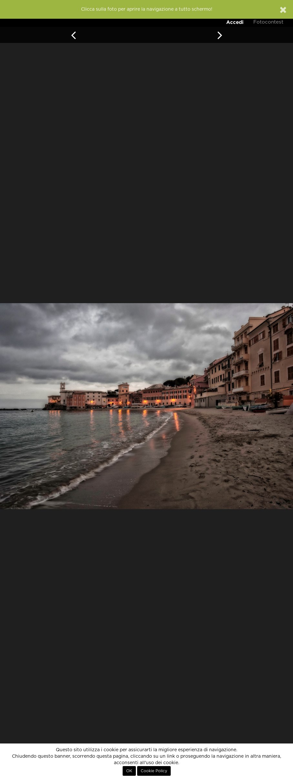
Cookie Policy (154, 771)
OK (129, 771)
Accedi (235, 22)
